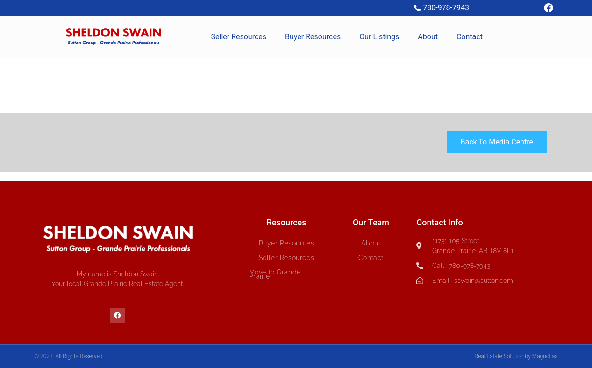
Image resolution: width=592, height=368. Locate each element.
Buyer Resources (313, 36)
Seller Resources (239, 36)
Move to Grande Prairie (275, 274)
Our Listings (379, 36)
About (428, 36)
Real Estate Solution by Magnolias (516, 356)
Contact (469, 36)
